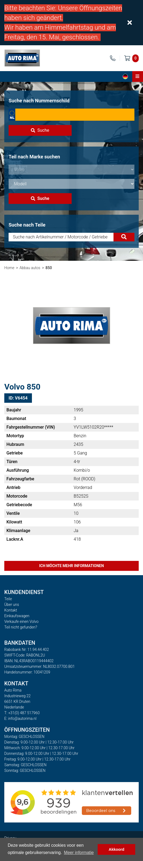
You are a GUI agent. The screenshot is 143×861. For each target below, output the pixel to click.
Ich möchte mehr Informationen (71, 566)
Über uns (11, 604)
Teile (8, 599)
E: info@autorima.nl (20, 718)
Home (9, 268)
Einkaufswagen (16, 616)
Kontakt (10, 610)
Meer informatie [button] (79, 852)
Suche (40, 130)
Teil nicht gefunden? (20, 627)
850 (49, 268)
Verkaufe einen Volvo (21, 621)
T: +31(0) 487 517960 (22, 713)
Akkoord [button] (116, 849)
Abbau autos (30, 268)
